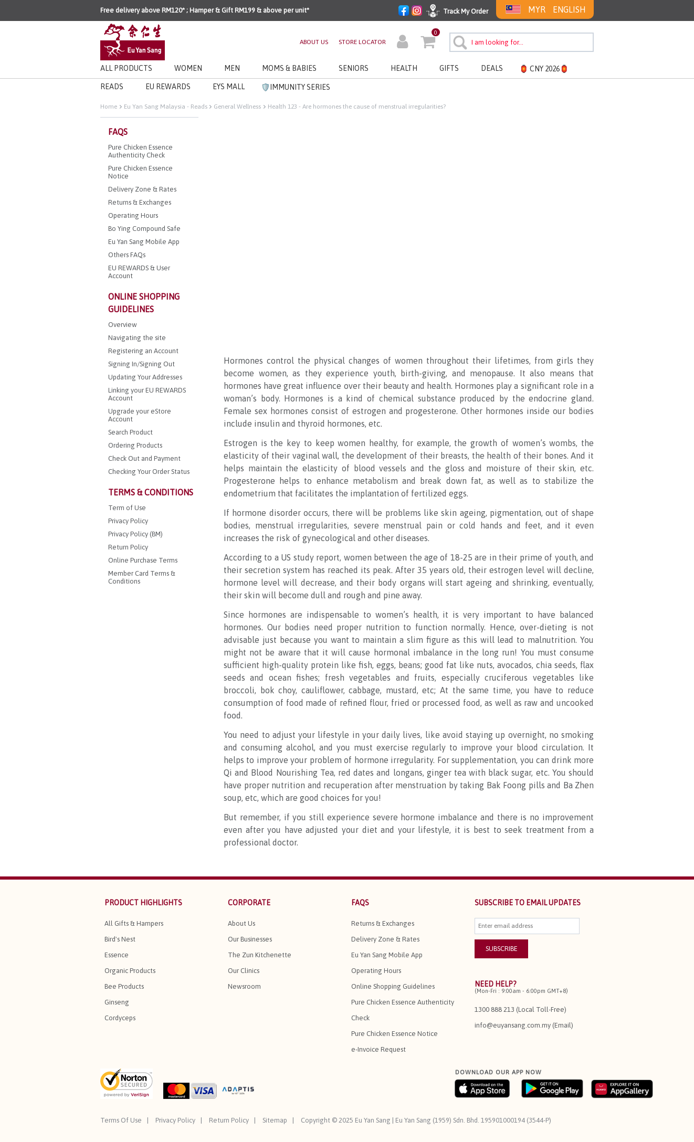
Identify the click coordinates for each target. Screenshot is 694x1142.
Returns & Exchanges (382, 923)
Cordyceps (119, 1018)
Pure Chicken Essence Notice (394, 1034)
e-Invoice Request (378, 1049)
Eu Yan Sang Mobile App (387, 955)
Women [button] (188, 68)
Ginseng (116, 1002)
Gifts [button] (449, 68)
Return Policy (229, 1120)
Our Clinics (243, 971)
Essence (116, 955)
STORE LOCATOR (362, 42)
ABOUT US (314, 42)
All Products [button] (126, 68)
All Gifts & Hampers (133, 923)
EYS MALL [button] (229, 86)
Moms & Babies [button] (289, 68)
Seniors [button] (354, 68)
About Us (241, 923)
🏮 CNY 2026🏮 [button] (544, 69)
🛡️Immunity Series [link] (295, 87)
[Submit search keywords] (458, 41)
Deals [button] (492, 68)
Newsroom (244, 986)
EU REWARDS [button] (168, 86)
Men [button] (232, 68)
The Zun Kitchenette (259, 955)
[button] (402, 43)
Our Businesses (250, 939)
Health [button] (404, 68)
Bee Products (124, 986)
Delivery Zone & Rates (385, 939)
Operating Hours (376, 971)
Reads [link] (111, 86)
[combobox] (521, 42)
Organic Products (129, 971)
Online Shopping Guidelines (393, 986)
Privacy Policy (175, 1120)
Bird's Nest (119, 939)
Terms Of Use (121, 1120)
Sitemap (274, 1120)
